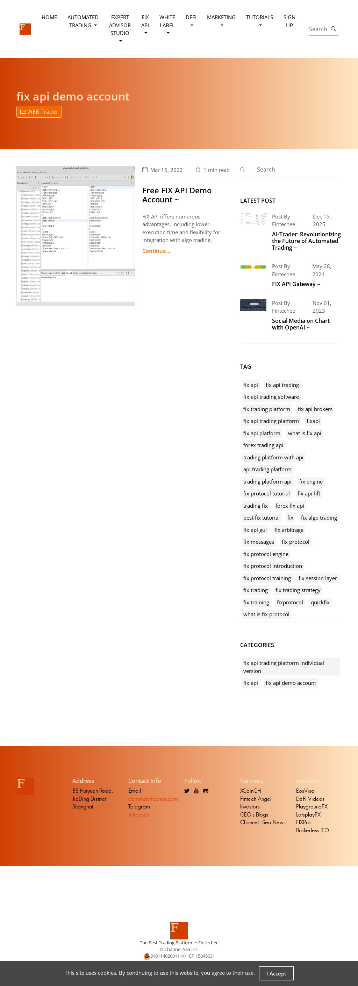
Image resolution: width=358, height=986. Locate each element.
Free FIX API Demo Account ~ (177, 194)
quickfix (320, 602)
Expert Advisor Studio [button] (120, 25)
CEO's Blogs (254, 814)
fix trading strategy (298, 589)
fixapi (313, 420)
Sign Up (289, 21)
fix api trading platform (271, 420)
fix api (250, 384)
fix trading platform (266, 408)
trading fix (255, 505)
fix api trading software (271, 396)
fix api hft (309, 493)
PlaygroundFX (312, 806)
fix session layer (318, 578)
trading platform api (267, 481)
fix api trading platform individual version (283, 666)
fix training (256, 602)
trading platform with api (273, 457)
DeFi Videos (310, 799)
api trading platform (267, 469)
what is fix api (304, 433)
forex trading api (263, 445)
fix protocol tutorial (266, 493)
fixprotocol (290, 602)
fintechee (139, 814)
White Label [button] (167, 21)
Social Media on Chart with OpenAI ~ (301, 324)
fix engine (311, 481)
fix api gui (255, 529)
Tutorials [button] (259, 17)
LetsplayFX (308, 814)
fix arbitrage (288, 529)
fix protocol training (267, 578)
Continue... (156, 250)
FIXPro (303, 822)
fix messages (258, 541)
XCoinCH (250, 790)
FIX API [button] (145, 21)
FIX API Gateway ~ (296, 284)
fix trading (255, 589)
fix (290, 517)
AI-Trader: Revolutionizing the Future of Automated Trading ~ (306, 240)
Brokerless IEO (312, 830)
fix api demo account (291, 682)
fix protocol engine (265, 553)
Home (49, 17)
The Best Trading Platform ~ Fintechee (179, 942)
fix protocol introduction (272, 565)
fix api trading (282, 384)
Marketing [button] (221, 17)
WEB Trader (39, 112)
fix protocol (295, 541)
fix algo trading (319, 517)
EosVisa (305, 790)
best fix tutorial (261, 517)
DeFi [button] (191, 17)
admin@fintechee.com (153, 799)
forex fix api (289, 505)
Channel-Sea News (263, 822)
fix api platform (261, 433)
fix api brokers (315, 408)
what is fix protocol (266, 614)
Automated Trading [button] (83, 21)
